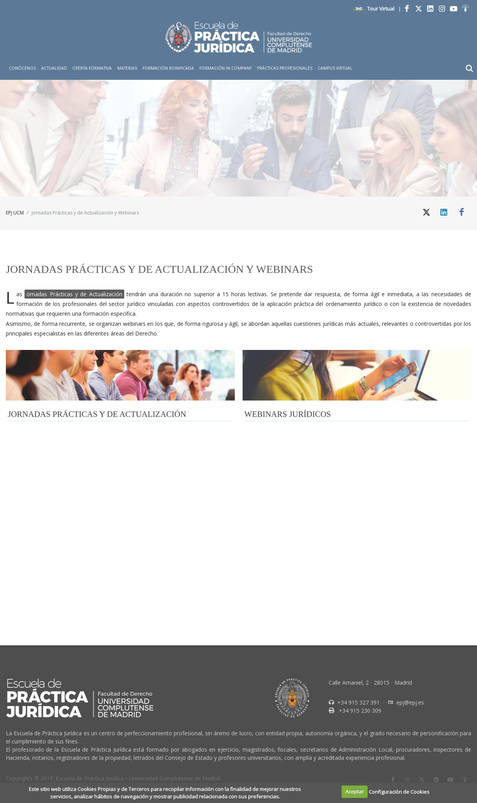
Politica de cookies (65, 602)
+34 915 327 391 (358, 517)
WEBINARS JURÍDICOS (288, 414)
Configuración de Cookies (399, 791)
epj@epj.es (410, 517)
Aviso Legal (20, 602)
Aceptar (354, 791)
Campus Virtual (335, 68)
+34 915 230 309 (359, 525)
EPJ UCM (15, 212)
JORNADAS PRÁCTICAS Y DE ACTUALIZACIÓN (97, 414)
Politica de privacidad (123, 602)
